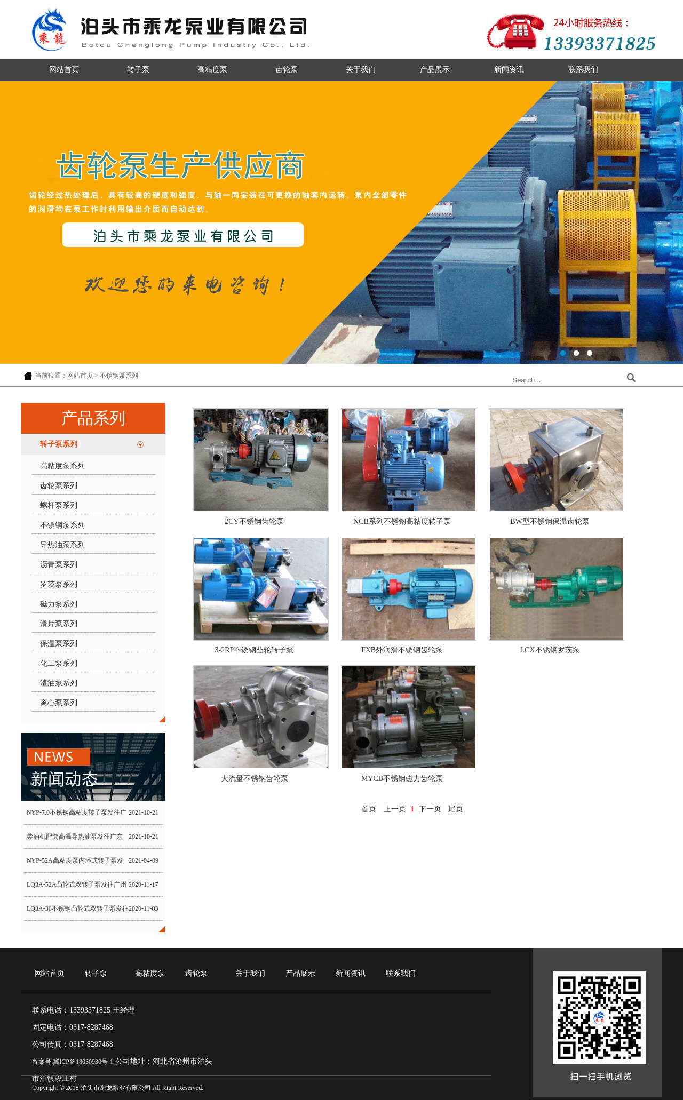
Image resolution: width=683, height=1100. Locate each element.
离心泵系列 (58, 703)
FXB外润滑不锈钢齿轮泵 (402, 650)
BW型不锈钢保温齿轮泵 (550, 521)
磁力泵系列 (58, 604)
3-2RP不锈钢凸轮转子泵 (254, 650)
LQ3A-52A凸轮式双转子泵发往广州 (76, 884)
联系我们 (583, 70)
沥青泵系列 (58, 565)
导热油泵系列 (62, 545)
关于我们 (361, 70)
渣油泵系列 (58, 683)
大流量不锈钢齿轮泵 (254, 779)
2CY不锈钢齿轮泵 (254, 521)
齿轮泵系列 (58, 486)
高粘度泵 (212, 70)
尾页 (455, 809)
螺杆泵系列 (58, 505)
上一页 (395, 809)
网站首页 (64, 70)
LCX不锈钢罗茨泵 (550, 650)
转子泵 (138, 70)
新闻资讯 (509, 70)
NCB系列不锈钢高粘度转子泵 (402, 521)
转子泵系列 (58, 444)
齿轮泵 (286, 70)
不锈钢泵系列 (62, 525)
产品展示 (435, 70)
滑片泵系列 (58, 624)
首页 (368, 809)
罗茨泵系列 (58, 584)
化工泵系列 (58, 663)
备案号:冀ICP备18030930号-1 (72, 1061)
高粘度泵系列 (62, 466)
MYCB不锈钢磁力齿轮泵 (402, 779)
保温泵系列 (58, 644)
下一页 (430, 809)
